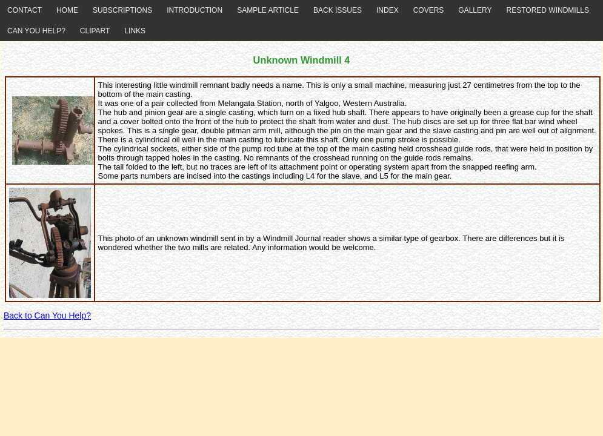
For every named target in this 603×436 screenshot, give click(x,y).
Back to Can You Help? (47, 315)
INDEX (387, 10)
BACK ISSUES (337, 10)
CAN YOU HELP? (36, 31)
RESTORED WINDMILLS (548, 10)
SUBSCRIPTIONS (122, 10)
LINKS (134, 31)
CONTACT (24, 10)
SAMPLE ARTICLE (268, 10)
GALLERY (474, 10)
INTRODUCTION (194, 10)
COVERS (428, 10)
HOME (67, 10)
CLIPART (95, 31)
